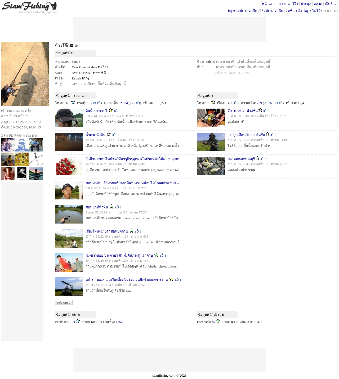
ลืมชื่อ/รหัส (294, 11)
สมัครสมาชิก (247, 11)
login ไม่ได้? (313, 11)
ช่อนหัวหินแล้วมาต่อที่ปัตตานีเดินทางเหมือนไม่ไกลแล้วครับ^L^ (132, 183)
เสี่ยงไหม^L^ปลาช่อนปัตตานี (107, 231)
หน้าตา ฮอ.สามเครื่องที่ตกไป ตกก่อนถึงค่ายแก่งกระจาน (127, 280)
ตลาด (318, 4)
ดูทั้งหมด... (63, 302)
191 (72, 322)
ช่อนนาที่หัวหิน (97, 207)
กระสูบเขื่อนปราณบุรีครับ (246, 135)
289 (259, 103)
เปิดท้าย (331, 4)
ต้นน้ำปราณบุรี (96, 111)
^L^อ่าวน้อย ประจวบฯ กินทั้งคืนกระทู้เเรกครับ (119, 255)
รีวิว (295, 4)
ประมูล (306, 4)
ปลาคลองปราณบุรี (241, 159)
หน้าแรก (268, 4)
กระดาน (284, 4)
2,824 (124, 103)
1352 (119, 322)
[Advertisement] (169, 29)
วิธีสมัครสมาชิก (271, 11)
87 (213, 322)
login (231, 11)
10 (89, 103)
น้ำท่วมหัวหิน (95, 135)
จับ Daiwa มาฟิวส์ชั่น (243, 111)
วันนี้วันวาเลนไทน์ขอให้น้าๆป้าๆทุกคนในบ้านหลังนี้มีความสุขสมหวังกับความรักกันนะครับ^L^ (155, 159)
